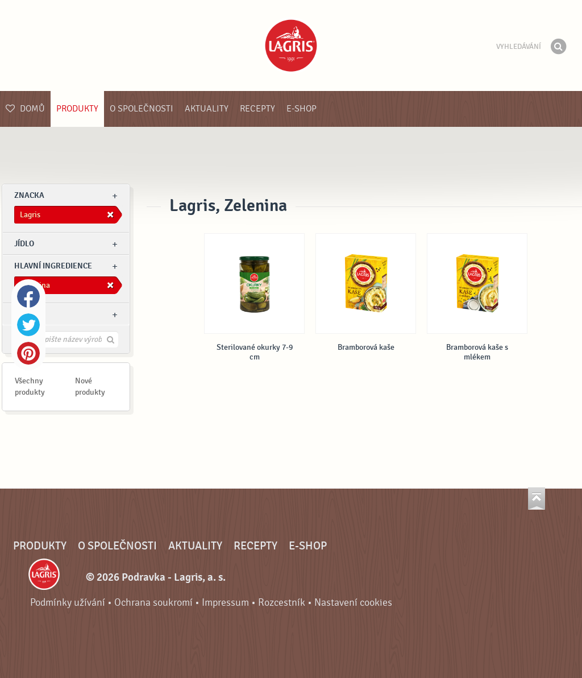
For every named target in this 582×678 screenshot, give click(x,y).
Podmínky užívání (67, 603)
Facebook (28, 296)
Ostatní (29, 314)
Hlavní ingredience (53, 266)
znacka (29, 195)
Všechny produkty (30, 386)
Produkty (77, 109)
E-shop (301, 109)
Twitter (28, 324)
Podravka (291, 45)
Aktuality (206, 109)
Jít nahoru (536, 498)
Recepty (257, 109)
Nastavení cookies (353, 603)
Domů (25, 109)
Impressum (225, 603)
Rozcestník (281, 603)
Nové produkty (90, 386)
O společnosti (141, 109)
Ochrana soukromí (153, 603)
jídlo (24, 244)
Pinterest (28, 353)
